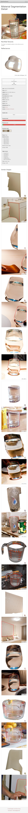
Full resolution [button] (14, 81)
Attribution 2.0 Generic (10, 109)
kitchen (6, 107)
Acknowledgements (16, 810)
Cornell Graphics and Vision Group (14, 808)
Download (10, 810)
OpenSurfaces (4, 1)
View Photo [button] (14, 84)
